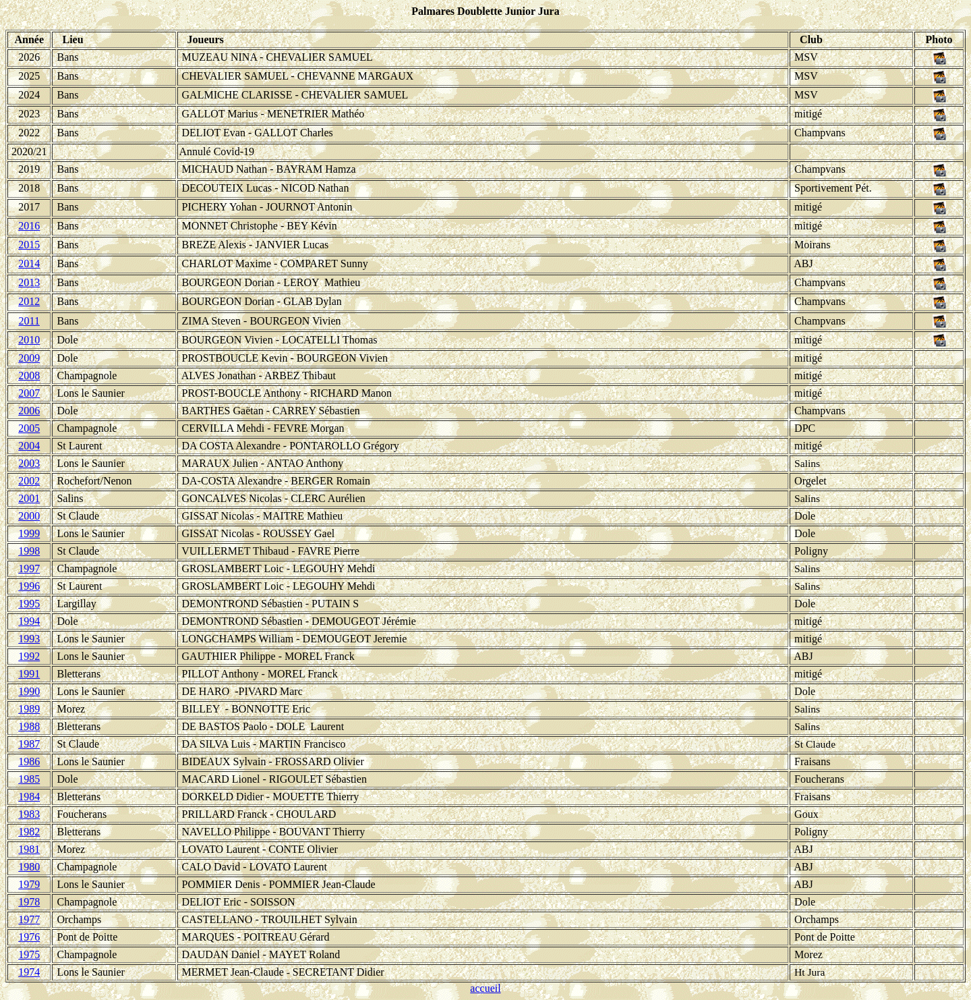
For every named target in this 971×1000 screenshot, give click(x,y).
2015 (29, 244)
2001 (29, 498)
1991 (29, 673)
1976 (29, 937)
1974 (29, 972)
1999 (29, 533)
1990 (29, 691)
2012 (29, 301)
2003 (29, 463)
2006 (29, 410)
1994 (29, 621)
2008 (29, 375)
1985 (29, 779)
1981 (29, 849)
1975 (29, 954)
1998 (29, 551)
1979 (29, 884)
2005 (29, 428)
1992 (29, 656)
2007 (29, 393)
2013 (29, 282)
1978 (29, 902)
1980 (29, 866)
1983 (29, 814)
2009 (29, 358)
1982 (29, 831)
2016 (29, 225)
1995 (29, 603)
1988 (29, 726)
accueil (485, 988)
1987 (29, 744)
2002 (29, 481)
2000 (29, 516)
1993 (29, 638)
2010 (29, 339)
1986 (29, 761)
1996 (29, 586)
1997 (29, 568)
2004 (29, 445)
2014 (29, 263)
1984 (29, 796)
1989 (29, 709)
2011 (29, 321)
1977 (29, 919)
